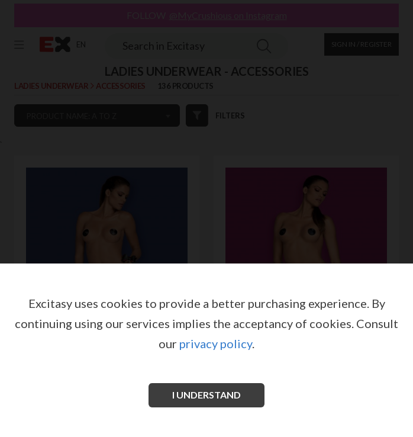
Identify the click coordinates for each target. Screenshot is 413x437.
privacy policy (215, 343)
